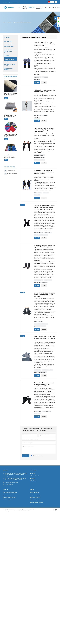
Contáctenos (52, 7)
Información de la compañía (10, 492)
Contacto (5, 470)
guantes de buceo (37, 411)
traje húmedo (45, 192)
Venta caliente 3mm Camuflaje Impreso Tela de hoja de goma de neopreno (10, 156)
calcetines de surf (48, 232)
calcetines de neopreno (38, 232)
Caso (46, 7)
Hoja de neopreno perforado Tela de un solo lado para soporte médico (10, 115)
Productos (32, 8)
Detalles (44, 82)
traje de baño (45, 77)
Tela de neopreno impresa (8, 52)
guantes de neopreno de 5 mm (40, 326)
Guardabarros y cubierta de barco (9, 65)
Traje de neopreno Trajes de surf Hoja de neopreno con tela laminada (10, 135)
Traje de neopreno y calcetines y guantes (9, 58)
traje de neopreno (37, 77)
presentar (25, 455)
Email (37, 82)
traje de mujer (37, 195)
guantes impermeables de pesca (40, 372)
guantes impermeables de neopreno (41, 323)
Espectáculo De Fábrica (39, 7)
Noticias (33, 478)
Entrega (33, 473)
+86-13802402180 (11, 170)
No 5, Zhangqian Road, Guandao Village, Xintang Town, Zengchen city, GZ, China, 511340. (15, 479)
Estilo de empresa (8, 495)
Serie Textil (6, 55)
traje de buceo (37, 79)
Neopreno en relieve (8, 44)
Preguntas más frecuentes (10, 497)
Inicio (4, 22)
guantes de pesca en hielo (47, 370)
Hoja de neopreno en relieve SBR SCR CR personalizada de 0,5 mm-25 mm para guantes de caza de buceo (10, 94)
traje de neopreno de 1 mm (39, 159)
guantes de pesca (37, 370)
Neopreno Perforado (8, 46)
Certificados (33, 480)
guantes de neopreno (38, 321)
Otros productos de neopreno (8, 69)
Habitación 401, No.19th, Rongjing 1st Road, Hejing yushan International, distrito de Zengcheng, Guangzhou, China (16, 475)
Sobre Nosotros (24, 8)
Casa (19, 7)
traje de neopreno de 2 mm (39, 157)
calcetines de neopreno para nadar (40, 234)
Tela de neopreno (8, 49)
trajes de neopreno (37, 192)
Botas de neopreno (8, 62)
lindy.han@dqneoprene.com (11, 2)
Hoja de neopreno (8, 41)
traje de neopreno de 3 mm (39, 155)
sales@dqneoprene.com (8, 511)
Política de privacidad (9, 500)
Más (6, 98)
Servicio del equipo (35, 475)
